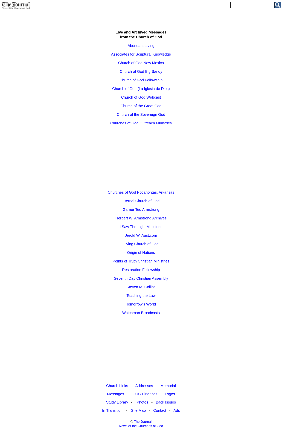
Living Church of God (141, 244)
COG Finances (145, 394)
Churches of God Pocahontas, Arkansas (141, 192)
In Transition (112, 410)
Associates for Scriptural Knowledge (141, 54)
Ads (176, 410)
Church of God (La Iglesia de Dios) (141, 89)
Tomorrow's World (141, 304)
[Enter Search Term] (252, 5)
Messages (116, 394)
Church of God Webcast (141, 97)
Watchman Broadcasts (141, 313)
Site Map (138, 410)
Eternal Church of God (141, 201)
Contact (159, 410)
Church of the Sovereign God (141, 114)
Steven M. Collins (141, 287)
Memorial (168, 386)
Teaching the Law (141, 296)
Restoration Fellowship (141, 270)
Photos (142, 402)
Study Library (117, 402)
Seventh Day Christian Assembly (141, 278)
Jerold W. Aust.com (141, 235)
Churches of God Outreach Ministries (141, 123)
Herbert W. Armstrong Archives (140, 218)
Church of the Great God (140, 106)
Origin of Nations (141, 252)
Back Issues (166, 402)
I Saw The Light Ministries (141, 227)
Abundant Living (141, 46)
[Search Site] (278, 5)
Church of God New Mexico (141, 63)
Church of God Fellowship (141, 80)
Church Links (117, 386)
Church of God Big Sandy (141, 71)
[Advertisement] (141, 18)
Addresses (144, 386)
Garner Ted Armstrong (141, 209)
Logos (170, 394)
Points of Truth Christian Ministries (141, 261)
